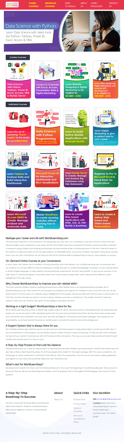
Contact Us (113, 4)
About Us (84, 4)
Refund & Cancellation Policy (79, 419)
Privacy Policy (80, 404)
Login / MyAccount (97, 4)
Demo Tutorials (70, 4)
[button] (34, 5)
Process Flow (79, 399)
